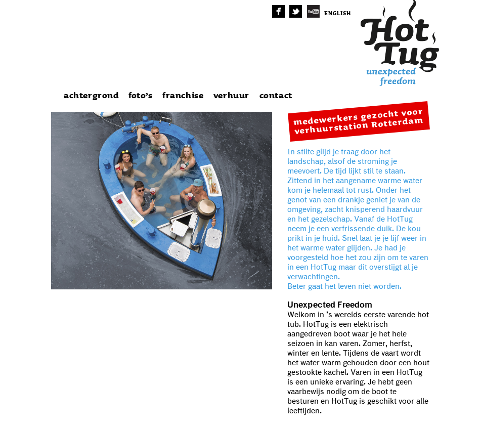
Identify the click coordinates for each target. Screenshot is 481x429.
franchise (182, 96)
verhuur (231, 96)
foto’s (140, 96)
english (337, 13)
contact (275, 96)
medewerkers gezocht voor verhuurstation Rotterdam (358, 121)
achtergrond (91, 96)
